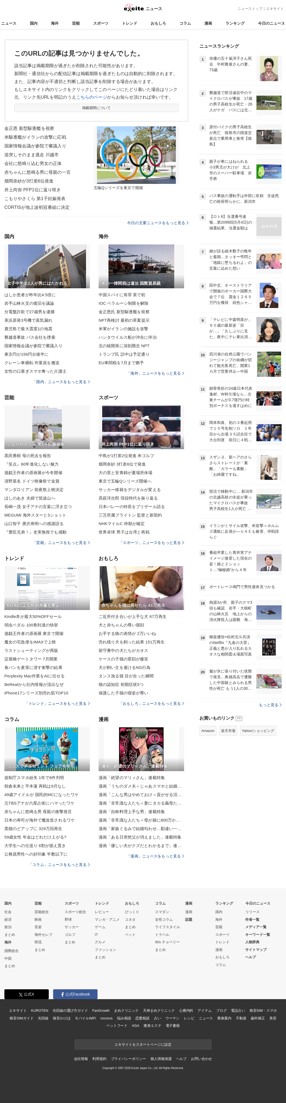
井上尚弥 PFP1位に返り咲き (32, 189)
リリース (252, 912)
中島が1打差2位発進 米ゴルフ (126, 455)
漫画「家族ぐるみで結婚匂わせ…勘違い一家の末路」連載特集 (141, 828)
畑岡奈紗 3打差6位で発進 (122, 464)
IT (96, 935)
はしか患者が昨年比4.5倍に (30, 294)
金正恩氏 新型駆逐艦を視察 (124, 311)
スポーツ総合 (75, 912)
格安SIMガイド (21, 1018)
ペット (130, 935)
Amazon (207, 731)
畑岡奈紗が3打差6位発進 (28, 181)
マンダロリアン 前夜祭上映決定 (34, 489)
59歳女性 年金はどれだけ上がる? (35, 837)
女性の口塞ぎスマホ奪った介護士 (35, 371)
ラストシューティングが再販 (31, 650)
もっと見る (270, 705)
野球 (68, 919)
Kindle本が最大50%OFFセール (33, 616)
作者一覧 (252, 919)
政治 (8, 927)
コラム (185, 23)
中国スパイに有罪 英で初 (122, 294)
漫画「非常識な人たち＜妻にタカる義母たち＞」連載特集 (141, 803)
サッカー (72, 927)
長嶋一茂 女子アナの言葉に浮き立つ (38, 506)
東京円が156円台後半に (26, 354)
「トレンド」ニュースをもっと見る (57, 703)
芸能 (76, 23)
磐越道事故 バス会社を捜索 (29, 337)
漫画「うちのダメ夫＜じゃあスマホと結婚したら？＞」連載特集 (141, 786)
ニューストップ (250, 9)
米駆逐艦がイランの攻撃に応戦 (35, 137)
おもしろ (158, 23)
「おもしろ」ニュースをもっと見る (151, 703)
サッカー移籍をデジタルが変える (130, 489)
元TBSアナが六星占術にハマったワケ (39, 803)
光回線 (43, 1018)
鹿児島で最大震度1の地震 (28, 328)
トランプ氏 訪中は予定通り (124, 354)
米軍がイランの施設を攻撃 (123, 328)
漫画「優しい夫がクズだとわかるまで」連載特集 (141, 845)
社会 (8, 912)
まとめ (9, 935)
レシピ (189, 1018)
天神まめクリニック (159, 1010)
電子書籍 (173, 1026)
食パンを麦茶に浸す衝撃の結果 (33, 667)
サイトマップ (256, 950)
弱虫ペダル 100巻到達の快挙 (31, 625)
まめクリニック (126, 1010)
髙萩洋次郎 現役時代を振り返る (128, 498)
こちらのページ (91, 97)
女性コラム (164, 919)
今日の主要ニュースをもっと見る (157, 223)
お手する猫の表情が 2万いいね (127, 633)
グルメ (100, 942)
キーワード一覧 (257, 935)
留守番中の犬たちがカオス (123, 650)
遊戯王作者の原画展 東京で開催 (34, 633)
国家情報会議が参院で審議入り (35, 146)
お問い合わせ (201, 1059)
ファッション (105, 950)
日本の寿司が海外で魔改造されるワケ (39, 820)
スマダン (162, 912)
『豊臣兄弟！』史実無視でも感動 (35, 532)
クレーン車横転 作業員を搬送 (31, 362)
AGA (135, 1026)
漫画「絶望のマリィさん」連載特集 (132, 777)
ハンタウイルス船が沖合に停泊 (128, 337)
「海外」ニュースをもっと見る (155, 373)
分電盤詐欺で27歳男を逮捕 (29, 311)
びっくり (132, 912)
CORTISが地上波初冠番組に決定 (37, 207)
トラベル (162, 935)
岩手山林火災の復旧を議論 (29, 303)
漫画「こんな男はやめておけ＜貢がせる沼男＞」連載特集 (141, 794)
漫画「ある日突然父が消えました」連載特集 (140, 837)
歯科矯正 (258, 1018)
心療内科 (186, 1010)
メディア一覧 (256, 927)
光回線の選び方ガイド (70, 1010)
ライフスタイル (167, 927)
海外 (55, 23)
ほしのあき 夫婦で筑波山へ (29, 498)
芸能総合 (42, 912)
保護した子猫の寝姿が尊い (123, 693)
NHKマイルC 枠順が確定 (122, 523)
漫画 (208, 23)
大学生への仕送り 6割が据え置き (35, 845)
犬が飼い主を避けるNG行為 (124, 667)
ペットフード (116, 1026)
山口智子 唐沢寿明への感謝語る (34, 523)
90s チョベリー (167, 942)
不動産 (241, 1018)
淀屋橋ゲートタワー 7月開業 (31, 659)
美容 (272, 1018)
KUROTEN (39, 1010)
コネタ (130, 919)
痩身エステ (152, 1026)
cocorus (106, 1018)
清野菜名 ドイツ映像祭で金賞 (31, 481)
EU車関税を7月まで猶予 (121, 362)
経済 (8, 919)
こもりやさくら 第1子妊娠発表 (34, 198)
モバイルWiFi (85, 1018)
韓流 (38, 942)
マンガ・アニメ (107, 919)
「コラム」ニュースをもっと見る (59, 864)
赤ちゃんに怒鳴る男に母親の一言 (37, 172)
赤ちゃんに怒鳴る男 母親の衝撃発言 (38, 811)
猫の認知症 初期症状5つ (121, 684)
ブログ (221, 1010)
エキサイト (275, 9)
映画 (38, 919)
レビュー (102, 912)
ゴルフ (70, 935)
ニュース (8, 23)
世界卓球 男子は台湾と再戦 (124, 532)
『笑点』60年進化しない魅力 (31, 464)
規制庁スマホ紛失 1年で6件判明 (34, 777)
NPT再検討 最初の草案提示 (124, 320)
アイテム (204, 1010)
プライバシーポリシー (128, 1059)
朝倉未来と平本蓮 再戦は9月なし (35, 786)
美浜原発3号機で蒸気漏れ (28, 320)
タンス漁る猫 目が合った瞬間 (126, 676)
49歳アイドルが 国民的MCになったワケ (41, 794)
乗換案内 (224, 1018)
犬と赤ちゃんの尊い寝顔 (121, 625)
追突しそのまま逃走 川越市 (31, 154)
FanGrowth (101, 1010)
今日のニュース (271, 23)
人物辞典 (252, 942)
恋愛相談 (142, 1018)
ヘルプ (250, 957)
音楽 (38, 927)
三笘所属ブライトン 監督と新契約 (130, 515)
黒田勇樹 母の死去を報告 (27, 455)
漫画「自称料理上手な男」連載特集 (132, 811)
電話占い (238, 1010)
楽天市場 (228, 731)
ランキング (235, 23)
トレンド (129, 23)
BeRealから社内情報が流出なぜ (34, 684)
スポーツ (100, 23)
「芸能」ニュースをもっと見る (61, 542)
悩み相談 (124, 1018)
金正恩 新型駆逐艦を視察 (29, 128)
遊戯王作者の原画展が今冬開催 (33, 472)
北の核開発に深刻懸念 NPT (124, 345)
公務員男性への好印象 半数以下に (36, 854)
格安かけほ (61, 1018)
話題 (188, 919)
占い (157, 1018)
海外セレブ (43, 935)
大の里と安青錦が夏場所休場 (126, 472)
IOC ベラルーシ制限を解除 (124, 303)
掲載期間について (96, 108)
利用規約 (99, 1059)
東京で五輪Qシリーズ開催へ (125, 481)
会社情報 (81, 1059)
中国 (8, 958)
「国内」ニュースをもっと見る (61, 382)
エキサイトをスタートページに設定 (143, 1044)
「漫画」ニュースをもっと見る (155, 856)
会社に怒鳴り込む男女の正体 (33, 163)
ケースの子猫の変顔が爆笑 (123, 659)
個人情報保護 (160, 1059)
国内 (34, 23)
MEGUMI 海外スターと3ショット (35, 515)
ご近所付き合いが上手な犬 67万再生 (133, 616)
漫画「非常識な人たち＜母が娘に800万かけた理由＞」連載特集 (141, 820)
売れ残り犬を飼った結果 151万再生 (132, 642)
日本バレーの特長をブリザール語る (132, 506)
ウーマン (172, 1018)
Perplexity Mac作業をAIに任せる (34, 676)
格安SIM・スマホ (263, 1010)
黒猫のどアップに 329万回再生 (33, 828)
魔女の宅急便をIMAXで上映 (30, 642)
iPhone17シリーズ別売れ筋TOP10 (36, 693)
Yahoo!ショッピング (258, 731)
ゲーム (100, 927)
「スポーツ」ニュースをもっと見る (151, 542)
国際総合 (11, 951)
